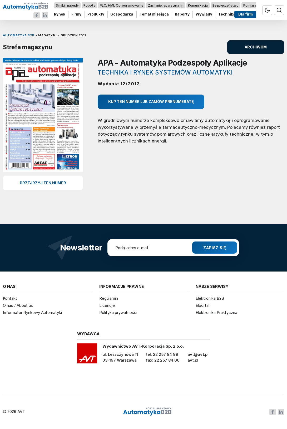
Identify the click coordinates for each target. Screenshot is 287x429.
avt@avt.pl (198, 354)
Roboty (89, 5)
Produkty (96, 14)
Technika (226, 14)
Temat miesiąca (154, 14)
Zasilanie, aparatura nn (166, 5)
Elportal (202, 305)
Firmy (76, 14)
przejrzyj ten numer (43, 183)
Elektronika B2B (210, 298)
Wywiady (204, 14)
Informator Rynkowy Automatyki (32, 312)
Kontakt (10, 298)
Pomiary (249, 5)
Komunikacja (198, 5)
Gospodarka (122, 14)
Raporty (182, 14)
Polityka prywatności (118, 312)
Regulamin (108, 298)
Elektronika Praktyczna (216, 312)
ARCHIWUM (256, 47)
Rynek (59, 14)
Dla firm (245, 14)
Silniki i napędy (67, 5)
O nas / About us (18, 305)
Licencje (107, 305)
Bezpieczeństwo (225, 5)
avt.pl (192, 360)
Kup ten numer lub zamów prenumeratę (151, 101)
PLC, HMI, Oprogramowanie (122, 5)
